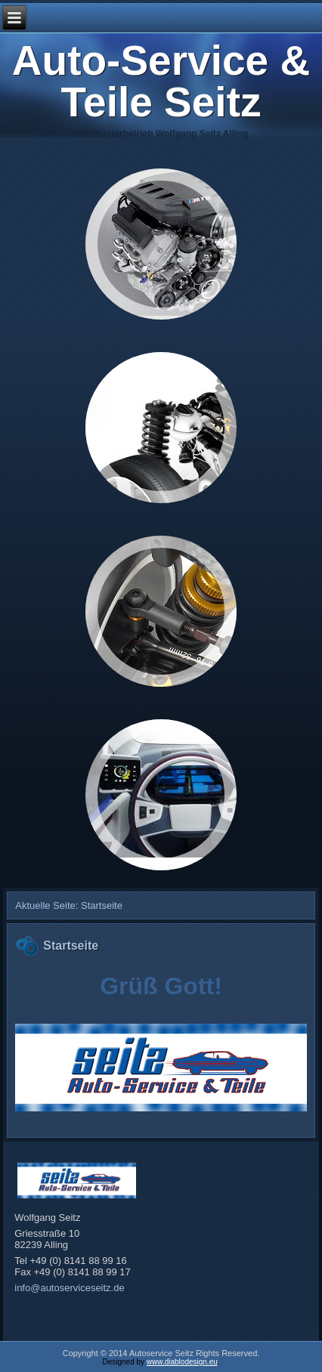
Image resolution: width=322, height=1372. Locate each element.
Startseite (70, 945)
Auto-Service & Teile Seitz (161, 81)
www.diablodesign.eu (182, 1362)
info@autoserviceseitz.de (69, 1287)
